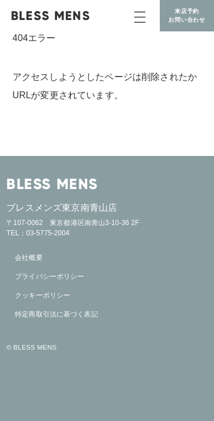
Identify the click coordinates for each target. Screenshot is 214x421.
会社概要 (28, 258)
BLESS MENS (50, 15)
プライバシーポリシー (49, 276)
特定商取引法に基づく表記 (56, 314)
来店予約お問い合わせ (186, 15)
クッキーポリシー (42, 295)
